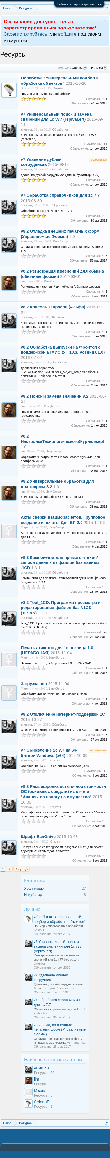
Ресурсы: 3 (43, 1095)
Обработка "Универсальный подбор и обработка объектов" (59, 919)
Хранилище (34, 888)
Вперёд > (21, 869)
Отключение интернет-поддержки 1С (67, 714)
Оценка (79, 68)
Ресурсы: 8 (43, 1084)
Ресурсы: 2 (43, 1106)
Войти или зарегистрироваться (79, 4)
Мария (40, 1090)
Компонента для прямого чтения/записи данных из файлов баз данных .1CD (60, 562)
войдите (67, 34)
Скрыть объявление (105, 21)
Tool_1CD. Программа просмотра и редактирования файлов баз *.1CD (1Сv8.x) (61, 607)
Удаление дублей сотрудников (51, 977)
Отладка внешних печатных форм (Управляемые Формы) (60, 1029)
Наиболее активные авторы (53, 1060)
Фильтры (98, 68)
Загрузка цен (34, 683)
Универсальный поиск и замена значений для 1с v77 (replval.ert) (58, 946)
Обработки (60, 129)
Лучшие (32, 909)
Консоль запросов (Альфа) (58, 307)
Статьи (57, 88)
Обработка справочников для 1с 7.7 (63, 195)
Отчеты (55, 807)
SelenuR (42, 1102)
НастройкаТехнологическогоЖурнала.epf (62, 441)
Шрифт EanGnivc (38, 836)
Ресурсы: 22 (44, 1072)
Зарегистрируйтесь (25, 34)
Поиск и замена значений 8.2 (59, 396)
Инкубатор (33, 894)
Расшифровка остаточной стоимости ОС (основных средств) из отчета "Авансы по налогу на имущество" (63, 791)
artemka (41, 1067)
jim (36, 1079)
